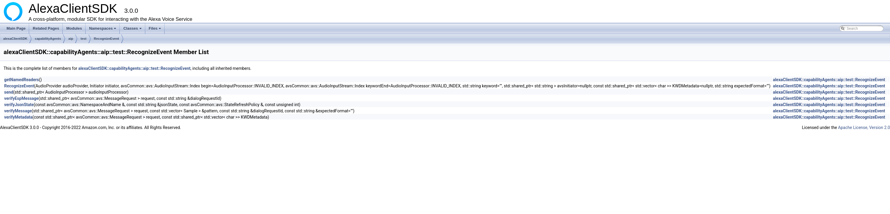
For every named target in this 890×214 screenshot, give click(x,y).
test (83, 38)
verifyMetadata (18, 117)
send (8, 92)
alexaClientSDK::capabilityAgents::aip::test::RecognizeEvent (134, 68)
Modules (74, 28)
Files (155, 30)
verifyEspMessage (21, 98)
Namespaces (103, 30)
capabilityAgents (48, 38)
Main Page (16, 28)
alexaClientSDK (15, 38)
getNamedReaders (21, 79)
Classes (132, 30)
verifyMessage (18, 110)
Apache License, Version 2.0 (864, 127)
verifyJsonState (19, 104)
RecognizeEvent (106, 38)
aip (70, 38)
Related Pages (46, 28)
